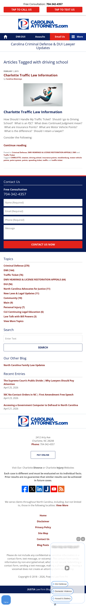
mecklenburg (63, 157)
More (80, 36)
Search (43, 347)
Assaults (40, 36)
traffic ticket (57, 160)
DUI (8, 284)
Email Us (60, 36)
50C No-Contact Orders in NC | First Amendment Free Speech (39, 394)
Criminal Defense (19, 152)
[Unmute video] (68, 568)
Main (8, 302)
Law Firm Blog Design (43, 589)
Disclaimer (43, 521)
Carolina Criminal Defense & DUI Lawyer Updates (43, 24)
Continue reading (15, 145)
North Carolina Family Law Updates (24, 365)
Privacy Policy (43, 527)
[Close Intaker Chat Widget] (83, 539)
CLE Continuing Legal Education (24, 311)
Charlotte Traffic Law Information (30, 75)
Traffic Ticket (9, 155)
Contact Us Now (43, 244)
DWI (74, 152)
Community (13, 298)
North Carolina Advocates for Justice (27, 288)
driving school (35, 157)
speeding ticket (35, 160)
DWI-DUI (20, 36)
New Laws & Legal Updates (21, 293)
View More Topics (13, 321)
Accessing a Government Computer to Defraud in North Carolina (41, 405)
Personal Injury (14, 307)
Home (3, 36)
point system (15, 160)
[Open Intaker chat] (55, 604)
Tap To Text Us (65, 9)
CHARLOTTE (16, 157)
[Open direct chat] (78, 539)
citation (25, 157)
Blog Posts (43, 545)
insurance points (49, 157)
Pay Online (43, 455)
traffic (45, 160)
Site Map (43, 533)
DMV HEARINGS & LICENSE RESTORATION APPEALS (50, 152)
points (25, 160)
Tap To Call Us (21, 9)
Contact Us (43, 539)
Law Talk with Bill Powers (20, 316)
